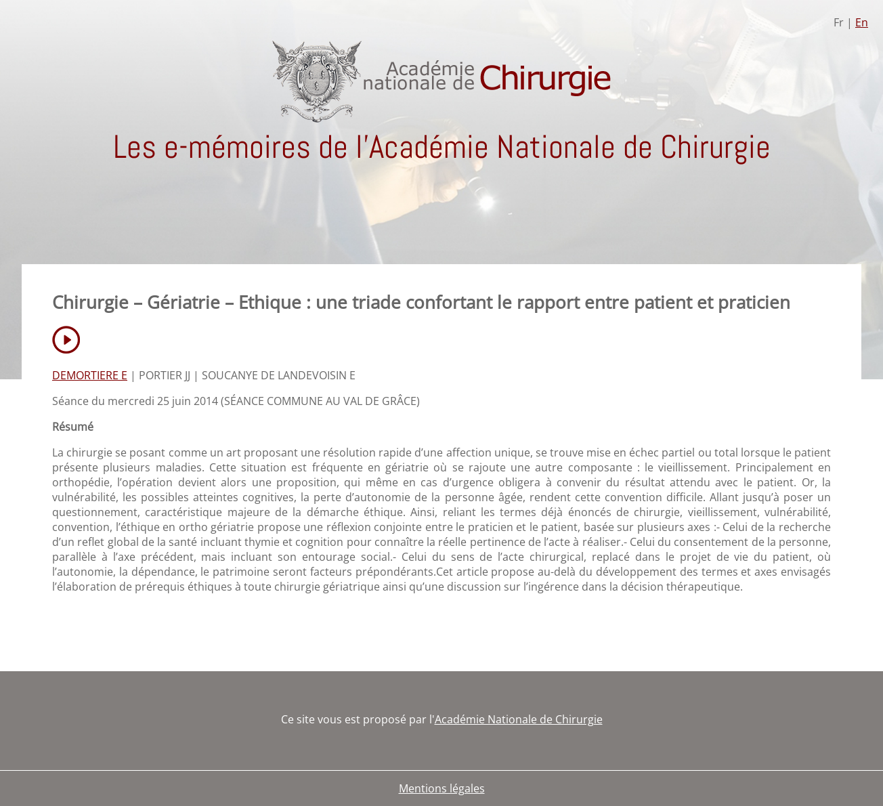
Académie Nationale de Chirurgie (519, 719)
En (861, 22)
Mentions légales (442, 788)
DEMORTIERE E (89, 375)
